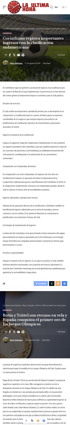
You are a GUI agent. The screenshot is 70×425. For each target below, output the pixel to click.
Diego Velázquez (16, 63)
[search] (51, 7)
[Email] (19, 55)
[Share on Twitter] (14, 55)
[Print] (23, 55)
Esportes (7, 33)
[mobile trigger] (5, 7)
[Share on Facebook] (10, 55)
